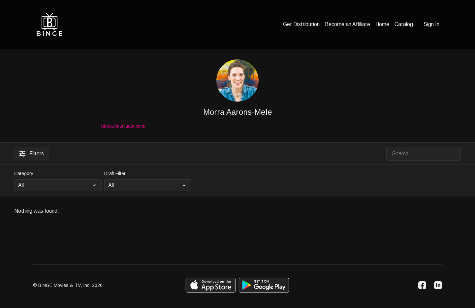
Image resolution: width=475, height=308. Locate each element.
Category (23, 173)
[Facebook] (422, 285)
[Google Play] (263, 285)
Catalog (404, 24)
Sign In (431, 24)
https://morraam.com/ (123, 126)
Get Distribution (301, 24)
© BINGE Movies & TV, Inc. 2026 (68, 285)
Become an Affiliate (347, 24)
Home (382, 24)
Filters (31, 154)
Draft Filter (115, 173)
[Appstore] (210, 285)
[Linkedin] (438, 285)
